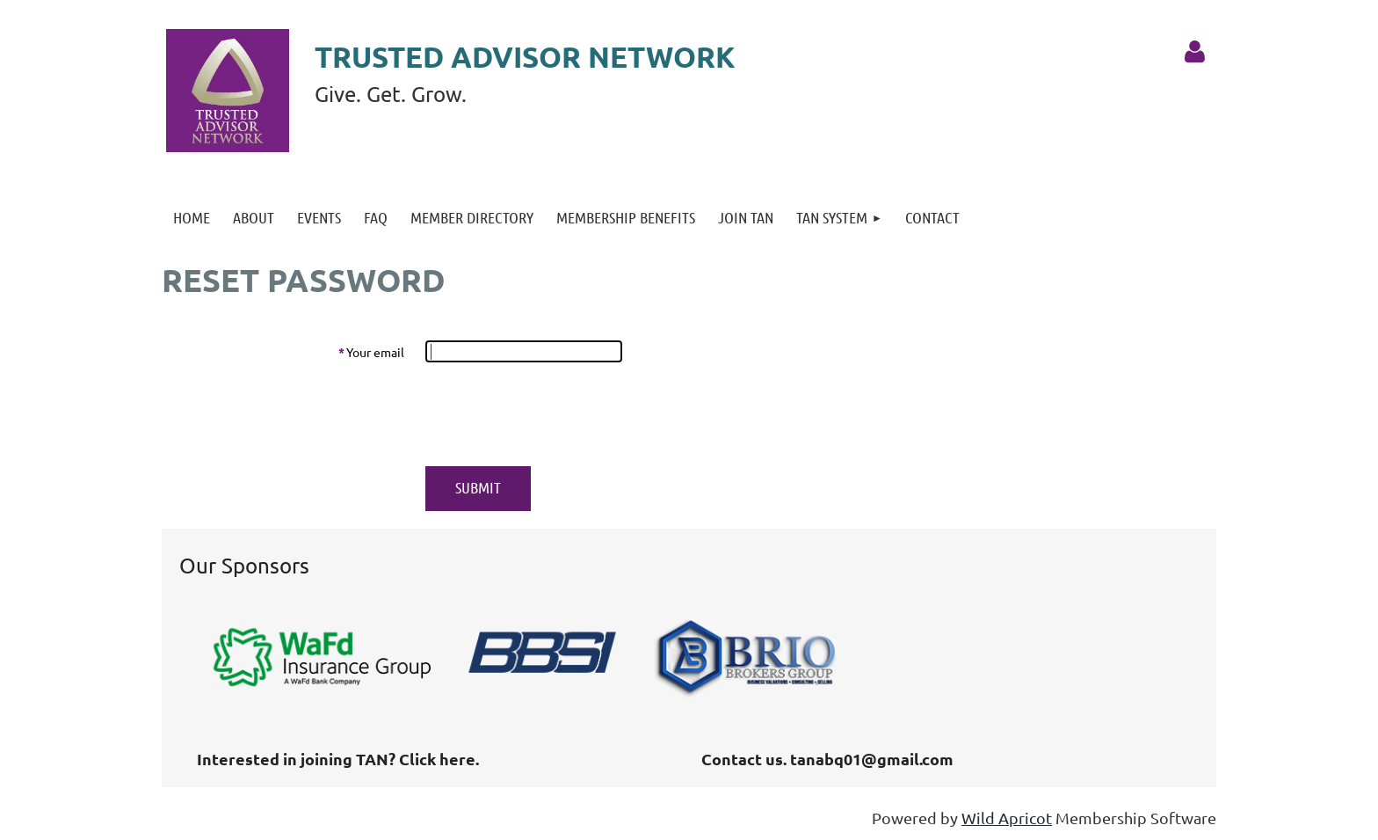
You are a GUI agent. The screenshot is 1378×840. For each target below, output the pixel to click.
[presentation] (559, 414)
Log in (1194, 52)
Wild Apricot (1006, 817)
